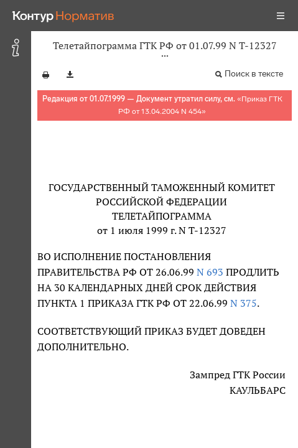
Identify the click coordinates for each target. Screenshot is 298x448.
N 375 (242, 303)
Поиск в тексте (254, 73)
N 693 (208, 272)
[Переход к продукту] (63, 15)
